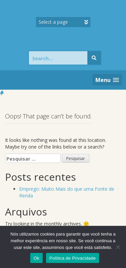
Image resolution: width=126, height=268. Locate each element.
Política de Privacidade (72, 258)
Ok (36, 258)
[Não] (117, 247)
